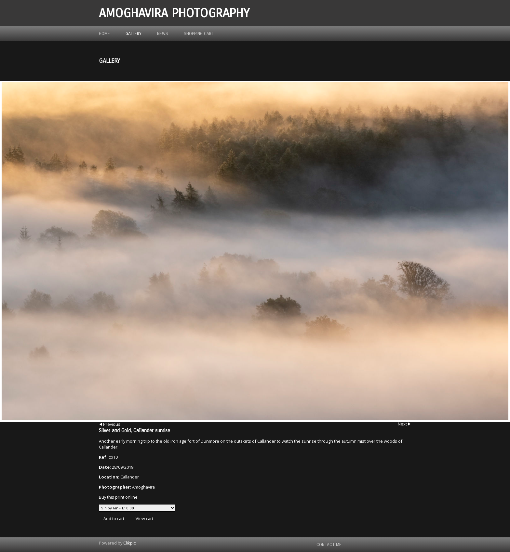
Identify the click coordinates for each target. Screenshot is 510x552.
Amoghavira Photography (174, 13)
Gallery (133, 33)
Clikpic (129, 543)
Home (104, 33)
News (162, 33)
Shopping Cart (199, 33)
